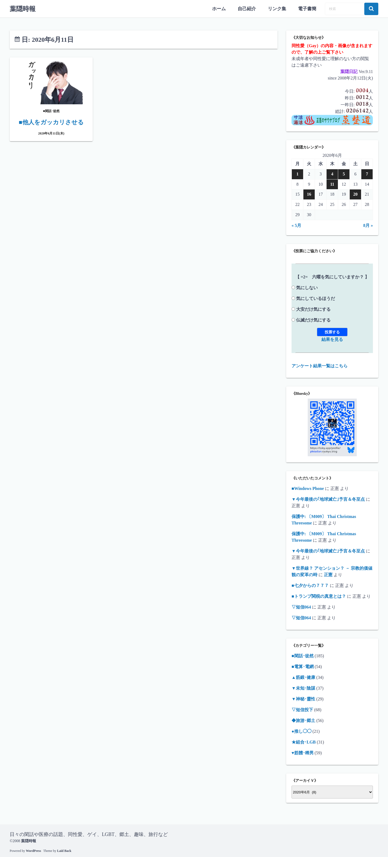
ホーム (222, 8)
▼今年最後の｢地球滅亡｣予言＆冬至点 (328, 499)
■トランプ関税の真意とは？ (319, 596)
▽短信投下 (302, 709)
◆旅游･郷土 (303, 720)
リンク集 (278, 8)
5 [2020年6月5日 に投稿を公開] (344, 173)
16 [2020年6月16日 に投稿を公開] (309, 194)
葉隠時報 (23, 8)
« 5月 (296, 225)
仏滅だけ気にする (313, 319)
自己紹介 (249, 8)
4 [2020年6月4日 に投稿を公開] (332, 173)
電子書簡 (307, 8)
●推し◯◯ (301, 731)
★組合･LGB (304, 741)
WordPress (33, 850)
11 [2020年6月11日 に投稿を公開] (332, 183)
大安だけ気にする (313, 308)
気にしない (307, 287)
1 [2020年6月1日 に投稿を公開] (297, 173)
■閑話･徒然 (303, 655)
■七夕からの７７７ (310, 585)
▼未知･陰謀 (303, 688)
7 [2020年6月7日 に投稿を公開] (367, 173)
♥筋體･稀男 (303, 752)
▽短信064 (301, 606)
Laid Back (64, 850)
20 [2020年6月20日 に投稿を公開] (355, 194)
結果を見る (332, 339)
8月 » (368, 225)
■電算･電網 (303, 666)
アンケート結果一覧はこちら (320, 365)
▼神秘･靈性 (303, 698)
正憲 (328, 574)
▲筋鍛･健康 (303, 677)
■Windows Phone (308, 488)
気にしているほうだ (315, 298)
